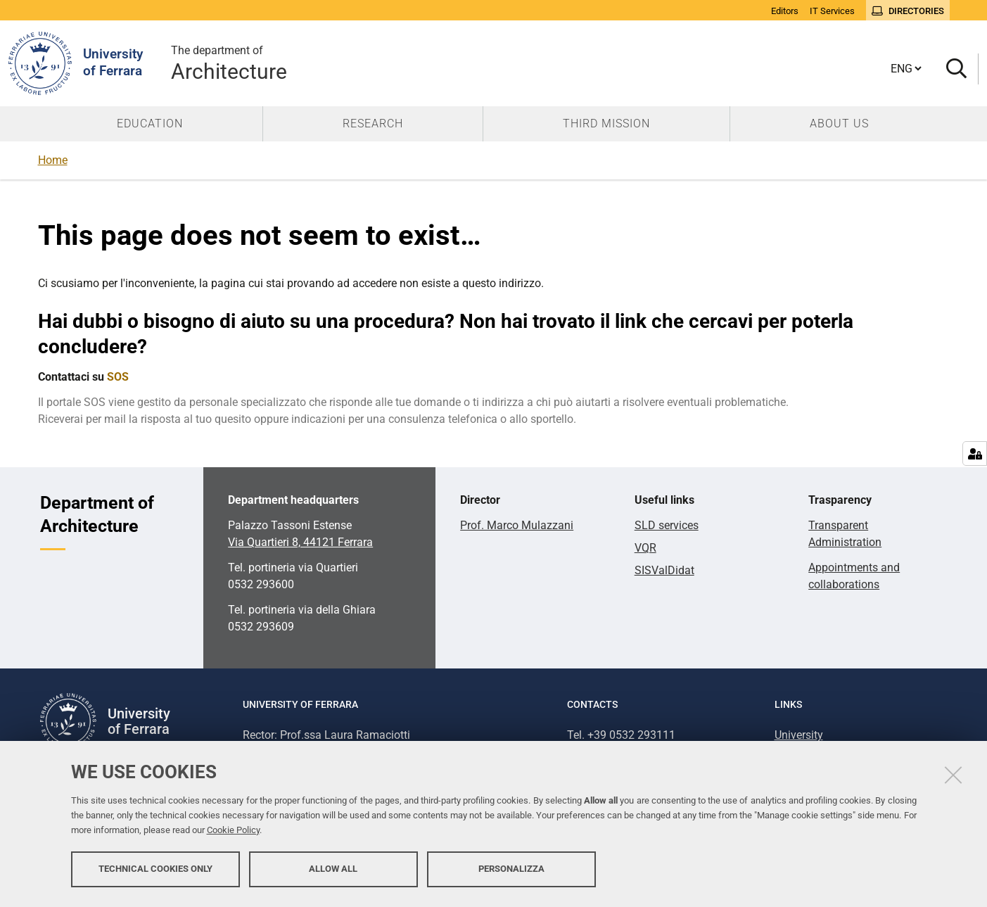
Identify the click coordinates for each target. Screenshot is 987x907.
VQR (645, 547)
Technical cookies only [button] (155, 870)
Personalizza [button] (511, 870)
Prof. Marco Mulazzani (516, 525)
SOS (118, 376)
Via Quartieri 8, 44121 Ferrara (300, 542)
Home (53, 160)
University (799, 735)
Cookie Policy (233, 831)
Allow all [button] (333, 870)
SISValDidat (664, 570)
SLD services (667, 525)
